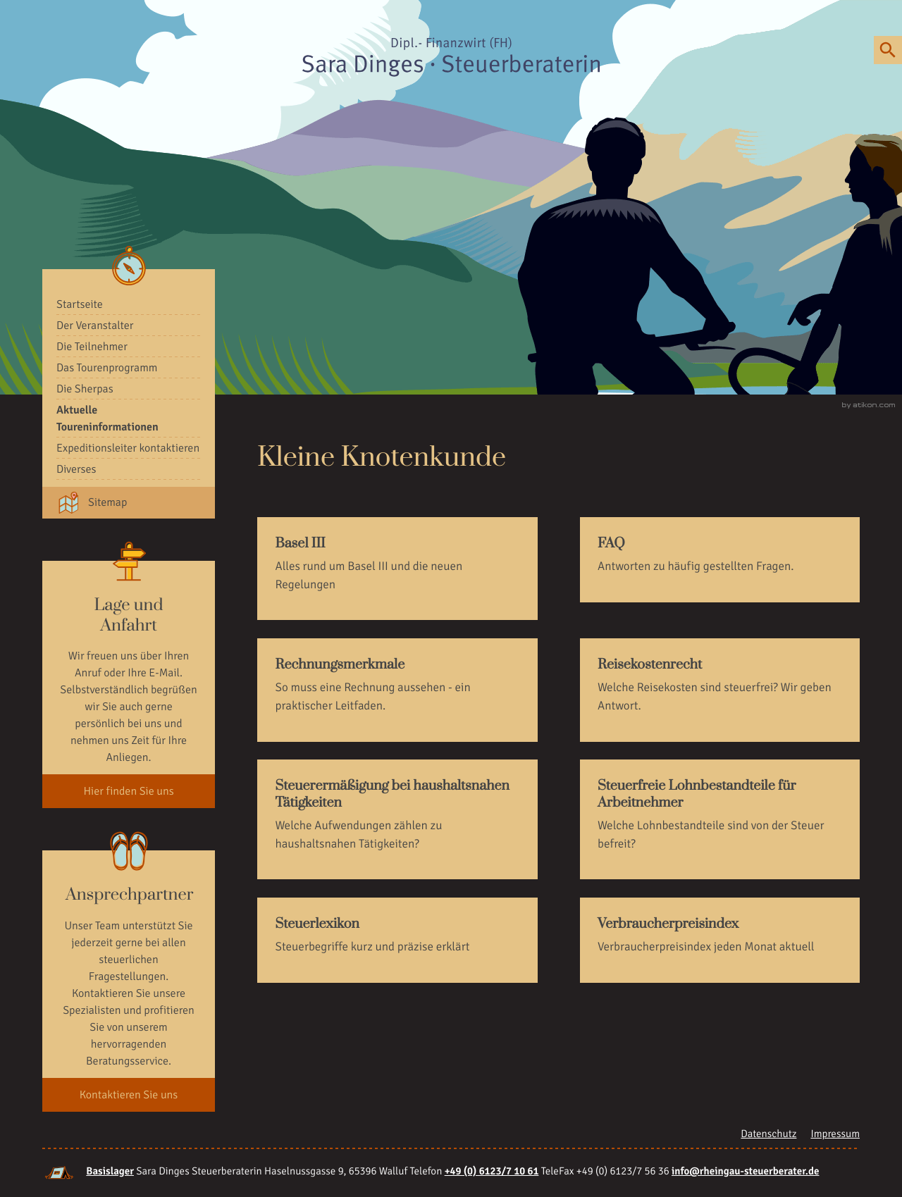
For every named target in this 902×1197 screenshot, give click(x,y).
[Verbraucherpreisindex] (720, 940)
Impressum (835, 1134)
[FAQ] (720, 559)
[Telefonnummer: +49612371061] (492, 1171)
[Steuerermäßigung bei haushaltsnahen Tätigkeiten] (397, 819)
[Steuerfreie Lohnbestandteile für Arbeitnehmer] (720, 819)
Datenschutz (768, 1134)
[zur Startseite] (451, 56)
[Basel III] (397, 569)
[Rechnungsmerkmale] (397, 690)
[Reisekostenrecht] (720, 690)
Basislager (110, 1171)
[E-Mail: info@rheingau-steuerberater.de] (746, 1171)
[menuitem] (128, 325)
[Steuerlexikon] (397, 940)
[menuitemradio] (128, 304)
